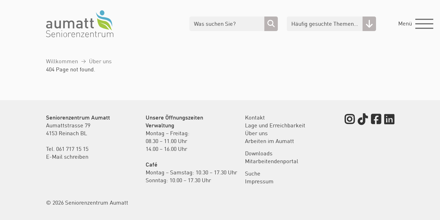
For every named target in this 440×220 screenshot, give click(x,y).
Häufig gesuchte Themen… (324, 23)
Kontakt (255, 117)
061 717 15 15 (72, 148)
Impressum (259, 181)
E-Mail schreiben (67, 156)
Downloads (258, 153)
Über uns (100, 61)
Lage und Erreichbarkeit (275, 125)
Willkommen (62, 61)
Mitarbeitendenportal (271, 161)
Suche (252, 173)
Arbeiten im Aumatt (269, 140)
